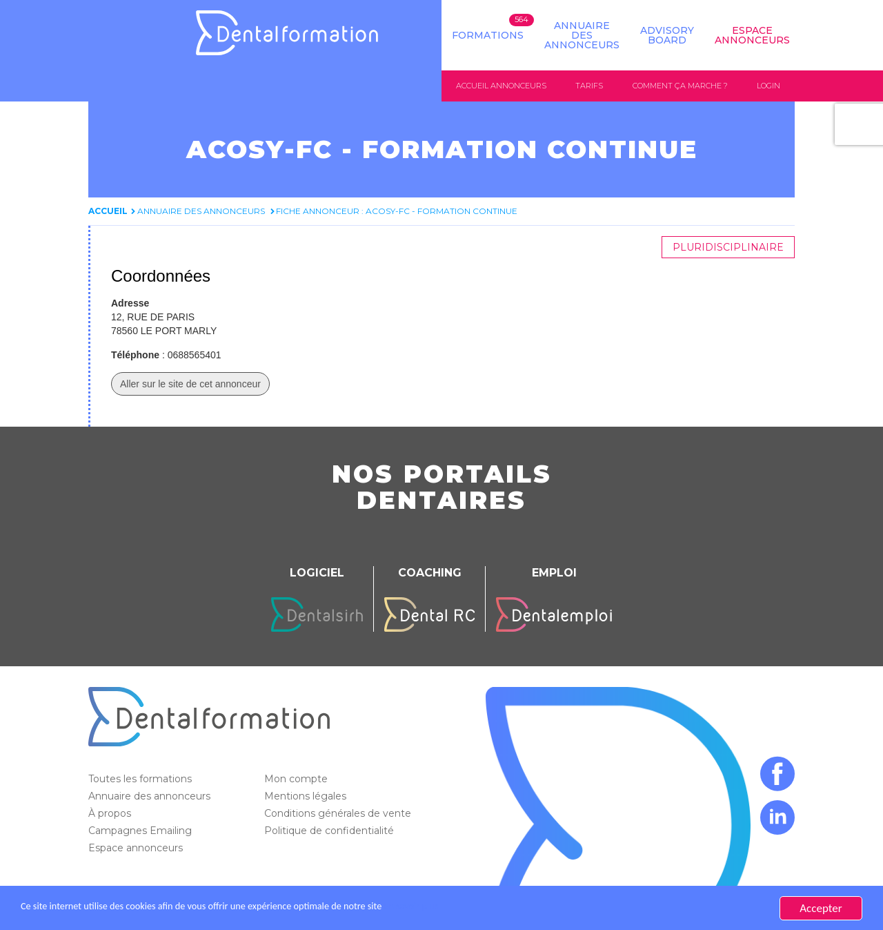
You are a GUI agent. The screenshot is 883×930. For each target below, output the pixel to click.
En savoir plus (487, 908)
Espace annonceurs (137, 848)
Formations (488, 35)
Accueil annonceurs (501, 85)
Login (768, 85)
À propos (111, 814)
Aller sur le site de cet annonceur (190, 384)
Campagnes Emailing (141, 831)
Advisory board (667, 35)
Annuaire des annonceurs (581, 35)
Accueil (108, 211)
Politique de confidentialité (330, 831)
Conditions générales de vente (339, 814)
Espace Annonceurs (752, 35)
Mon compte (297, 779)
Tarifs (589, 85)
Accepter (821, 908)
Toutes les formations (141, 779)
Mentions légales (306, 797)
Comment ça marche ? (680, 85)
